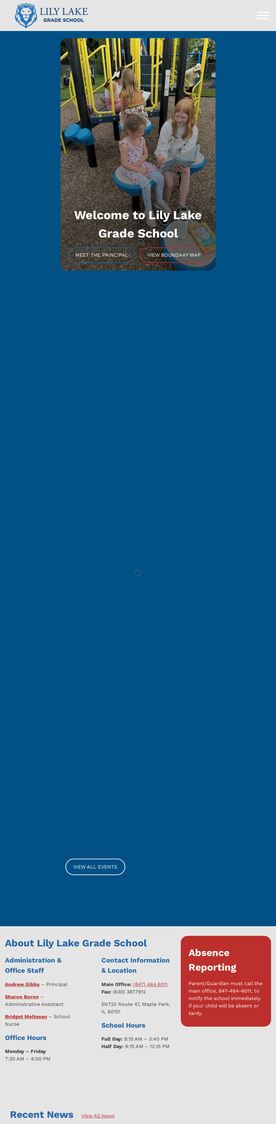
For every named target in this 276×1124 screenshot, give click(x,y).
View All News (97, 1116)
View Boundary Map (174, 255)
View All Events (95, 867)
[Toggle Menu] (263, 15)
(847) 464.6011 (150, 984)
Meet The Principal (101, 255)
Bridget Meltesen (26, 1017)
